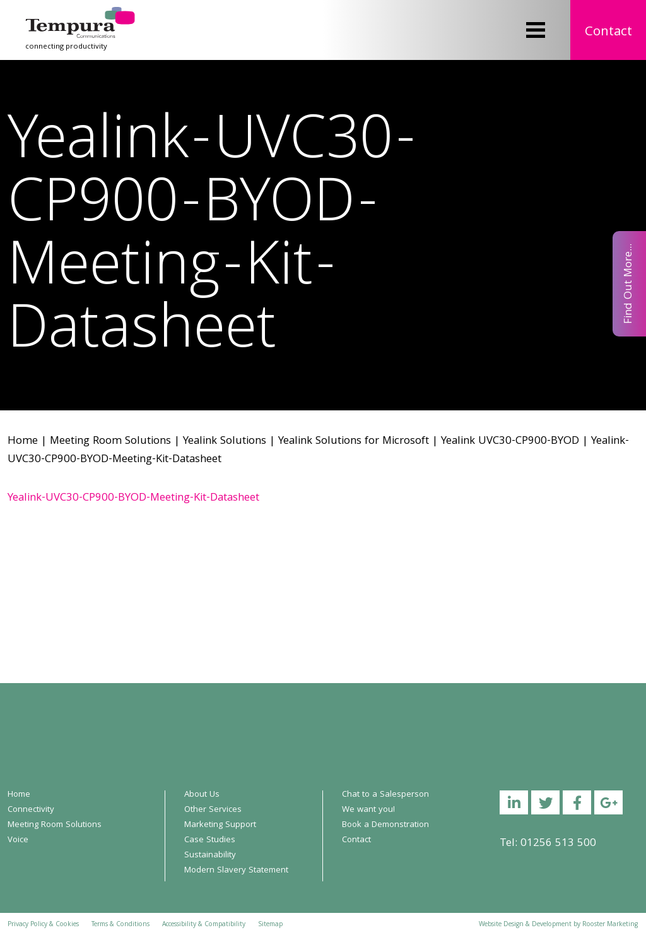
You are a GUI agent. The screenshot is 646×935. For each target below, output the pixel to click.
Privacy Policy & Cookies (43, 925)
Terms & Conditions (120, 925)
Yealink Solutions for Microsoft (353, 441)
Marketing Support (220, 825)
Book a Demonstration (385, 825)
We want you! (368, 810)
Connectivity (31, 810)
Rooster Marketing (610, 925)
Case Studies (209, 840)
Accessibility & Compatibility (203, 925)
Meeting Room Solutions (110, 441)
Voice (18, 840)
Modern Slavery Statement (236, 871)
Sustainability (210, 855)
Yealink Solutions (224, 441)
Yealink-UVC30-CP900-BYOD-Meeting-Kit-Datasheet (133, 498)
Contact (608, 32)
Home (23, 441)
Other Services (213, 810)
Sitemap (270, 925)
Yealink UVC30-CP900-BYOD (510, 441)
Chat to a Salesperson (385, 795)
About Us (202, 795)
